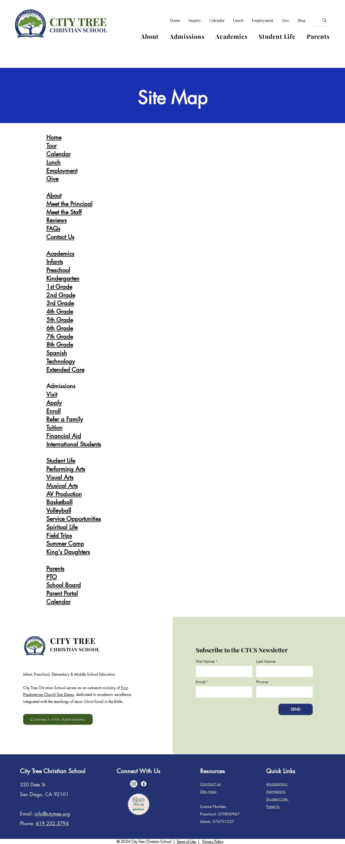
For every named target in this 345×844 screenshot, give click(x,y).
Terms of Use (187, 841)
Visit (51, 394)
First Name (205, 661)
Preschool (58, 270)
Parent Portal (62, 593)
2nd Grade (60, 295)
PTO (51, 577)
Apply (54, 403)
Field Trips (59, 535)
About (53, 195)
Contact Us (60, 237)
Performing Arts (65, 469)
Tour (51, 145)
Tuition (54, 427)
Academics (60, 253)
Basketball (59, 502)
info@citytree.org (52, 813)
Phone (262, 682)
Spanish (56, 353)
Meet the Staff (64, 212)
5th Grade (59, 320)
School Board (63, 585)
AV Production (64, 494)
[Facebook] (143, 783)
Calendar (58, 154)
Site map (208, 791)
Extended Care (65, 369)
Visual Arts (60, 477)
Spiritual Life (62, 527)
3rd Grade (60, 303)
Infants (54, 261)
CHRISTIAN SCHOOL (78, 30)
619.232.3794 (52, 823)
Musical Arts (62, 485)
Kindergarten (62, 278)
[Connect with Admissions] (58, 719)
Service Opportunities (73, 519)
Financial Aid (63, 436)
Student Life (60, 460)
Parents (55, 568)
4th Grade (59, 311)
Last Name (266, 661)
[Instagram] (133, 783)
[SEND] (295, 709)
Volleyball (58, 510)
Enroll (53, 411)
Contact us (210, 783)
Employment (61, 170)
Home (53, 137)
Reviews (56, 220)
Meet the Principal (69, 204)
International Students (73, 444)
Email (201, 682)
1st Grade (59, 286)
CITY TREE (78, 21)
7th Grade (59, 336)
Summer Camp (65, 543)
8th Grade (59, 344)
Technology (60, 361)
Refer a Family (64, 419)
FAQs (53, 228)
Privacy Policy (212, 841)
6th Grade (59, 328)
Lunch (53, 162)
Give (52, 179)
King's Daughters (68, 552)
